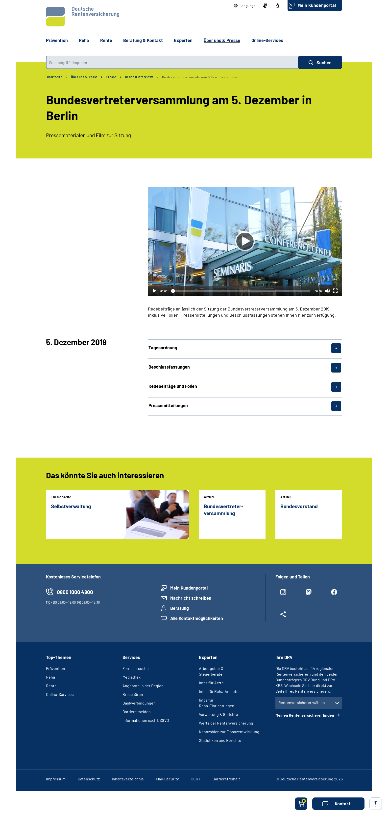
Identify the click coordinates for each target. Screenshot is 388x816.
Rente (51, 685)
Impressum (56, 778)
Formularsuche (135, 668)
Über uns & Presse (84, 77)
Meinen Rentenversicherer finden (305, 715)
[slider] (241, 291)
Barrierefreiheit (226, 778)
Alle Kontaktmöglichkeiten (196, 618)
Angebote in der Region (143, 685)
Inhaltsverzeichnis (128, 778)
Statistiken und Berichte (220, 740)
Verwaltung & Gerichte (218, 714)
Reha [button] (84, 40)
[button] (244, 6)
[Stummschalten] (327, 290)
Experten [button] (183, 40)
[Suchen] (320, 62)
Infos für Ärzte (211, 682)
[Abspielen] (245, 241)
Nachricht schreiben (190, 598)
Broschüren (132, 694)
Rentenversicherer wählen (301, 702)
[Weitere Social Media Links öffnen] (283, 616)
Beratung (179, 608)
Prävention (57, 40)
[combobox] (172, 62)
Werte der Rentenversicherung (226, 723)
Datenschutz (89, 778)
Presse (111, 77)
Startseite (54, 77)
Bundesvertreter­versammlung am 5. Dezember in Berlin (199, 77)
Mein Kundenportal (317, 5)
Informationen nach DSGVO (145, 720)
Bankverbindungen (139, 703)
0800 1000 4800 (75, 592)
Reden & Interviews (139, 77)
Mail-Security (167, 778)
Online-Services (267, 40)
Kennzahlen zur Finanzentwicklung (229, 731)
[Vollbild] (335, 290)
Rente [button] (106, 40)
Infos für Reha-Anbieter (219, 691)
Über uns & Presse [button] (222, 40)
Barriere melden (136, 711)
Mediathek (131, 677)
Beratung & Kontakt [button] (143, 40)
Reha (50, 677)
